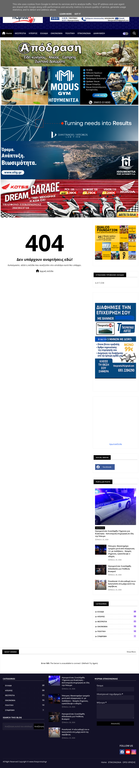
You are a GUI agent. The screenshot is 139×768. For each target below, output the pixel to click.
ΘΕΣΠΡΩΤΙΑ (20, 33)
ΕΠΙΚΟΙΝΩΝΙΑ (84, 33)
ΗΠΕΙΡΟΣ (33, 33)
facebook (107, 467)
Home (9, 33)
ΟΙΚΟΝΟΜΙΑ (56, 33)
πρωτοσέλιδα (115, 444)
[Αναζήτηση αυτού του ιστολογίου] (18, 726)
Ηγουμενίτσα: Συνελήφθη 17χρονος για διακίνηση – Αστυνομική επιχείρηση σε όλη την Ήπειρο (114, 533)
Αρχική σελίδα (44, 270)
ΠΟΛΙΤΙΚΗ (70, 33)
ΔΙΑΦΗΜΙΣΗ (99, 33)
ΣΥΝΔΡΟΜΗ (116, 636)
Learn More (65, 14)
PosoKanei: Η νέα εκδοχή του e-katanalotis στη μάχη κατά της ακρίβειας (122, 584)
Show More (131, 652)
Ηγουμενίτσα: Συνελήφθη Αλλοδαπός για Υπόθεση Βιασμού (119, 568)
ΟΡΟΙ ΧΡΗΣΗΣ (129, 762)
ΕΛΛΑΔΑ (44, 33)
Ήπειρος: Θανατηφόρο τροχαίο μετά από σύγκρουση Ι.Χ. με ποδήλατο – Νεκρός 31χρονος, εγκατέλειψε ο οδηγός (121, 551)
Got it (78, 14)
